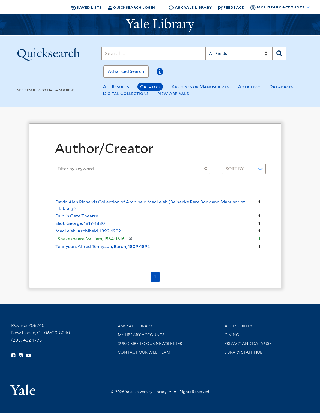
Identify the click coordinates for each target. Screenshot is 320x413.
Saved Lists (86, 7)
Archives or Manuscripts (200, 86)
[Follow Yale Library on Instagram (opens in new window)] (21, 355)
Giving (232, 335)
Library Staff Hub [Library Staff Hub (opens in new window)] (243, 352)
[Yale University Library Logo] (160, 25)
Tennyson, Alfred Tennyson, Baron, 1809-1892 (102, 246)
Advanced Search (126, 71)
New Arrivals (173, 93)
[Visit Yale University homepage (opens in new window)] (22, 388)
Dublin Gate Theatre (76, 216)
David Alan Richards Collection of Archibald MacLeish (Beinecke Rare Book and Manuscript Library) (150, 205)
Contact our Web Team (144, 352)
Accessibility (238, 326)
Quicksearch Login (131, 7)
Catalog (150, 86)
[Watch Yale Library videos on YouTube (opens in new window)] (28, 355)
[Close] (265, 134)
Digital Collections (126, 93)
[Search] (153, 53)
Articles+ (249, 86)
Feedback (231, 7)
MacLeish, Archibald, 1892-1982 (88, 231)
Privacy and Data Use (248, 343)
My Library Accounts (141, 335)
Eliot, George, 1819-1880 (80, 223)
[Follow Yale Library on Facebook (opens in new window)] (13, 355)
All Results (116, 86)
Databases (281, 86)
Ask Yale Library (190, 7)
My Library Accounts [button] (277, 7)
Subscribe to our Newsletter (150, 343)
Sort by (235, 168)
